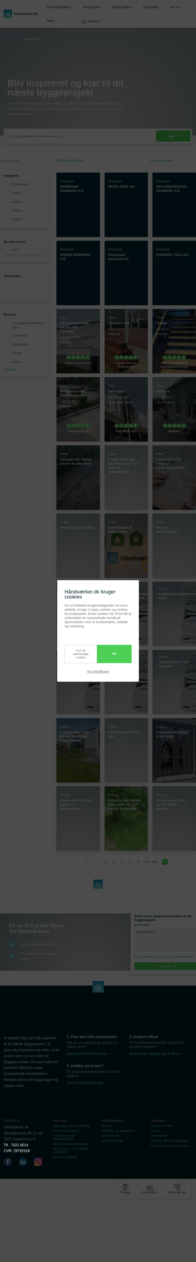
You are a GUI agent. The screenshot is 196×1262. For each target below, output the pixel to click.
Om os (174, 7)
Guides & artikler (162, 1125)
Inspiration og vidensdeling (71, 1125)
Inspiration (150, 7)
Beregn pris (91, 7)
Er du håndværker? (66, 1131)
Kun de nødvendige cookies (78, 654)
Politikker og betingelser (118, 1131)
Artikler (16, 201)
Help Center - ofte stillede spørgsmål (70, 1150)
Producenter (20, 184)
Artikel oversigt (112, 1140)
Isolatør (17, 353)
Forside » (15, 39)
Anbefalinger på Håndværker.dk (64, 1137)
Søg (173, 136)
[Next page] (164, 862)
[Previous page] (88, 862)
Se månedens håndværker (71, 1144)
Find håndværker (59, 7)
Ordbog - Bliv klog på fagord (170, 1140)
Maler (16, 362)
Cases (16, 193)
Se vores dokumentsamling (169, 1146)
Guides (17, 219)
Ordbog (17, 210)
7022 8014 (19, 1145)
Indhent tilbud (121, 7)
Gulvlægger (20, 344)
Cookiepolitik (111, 1135)
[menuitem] (58, 7)
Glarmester (19, 335)
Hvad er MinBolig (65, 1157)
